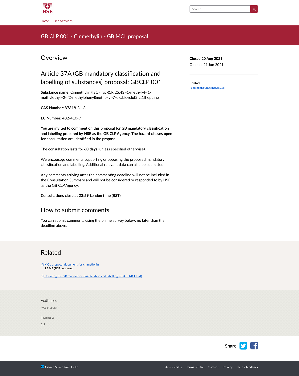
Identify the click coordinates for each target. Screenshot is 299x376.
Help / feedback (247, 367)
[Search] (254, 9)
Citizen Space (54, 367)
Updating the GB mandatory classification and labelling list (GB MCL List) (91, 276)
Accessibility (173, 367)
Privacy (228, 367)
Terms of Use (195, 367)
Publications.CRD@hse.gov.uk (207, 87)
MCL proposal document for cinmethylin (70, 264)
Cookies (213, 367)
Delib (74, 367)
